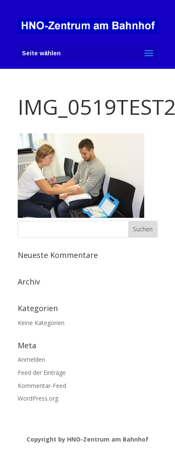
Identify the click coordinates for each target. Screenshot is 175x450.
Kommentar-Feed (42, 386)
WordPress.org (38, 398)
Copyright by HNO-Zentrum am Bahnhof (87, 439)
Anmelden (31, 359)
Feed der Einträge (42, 373)
